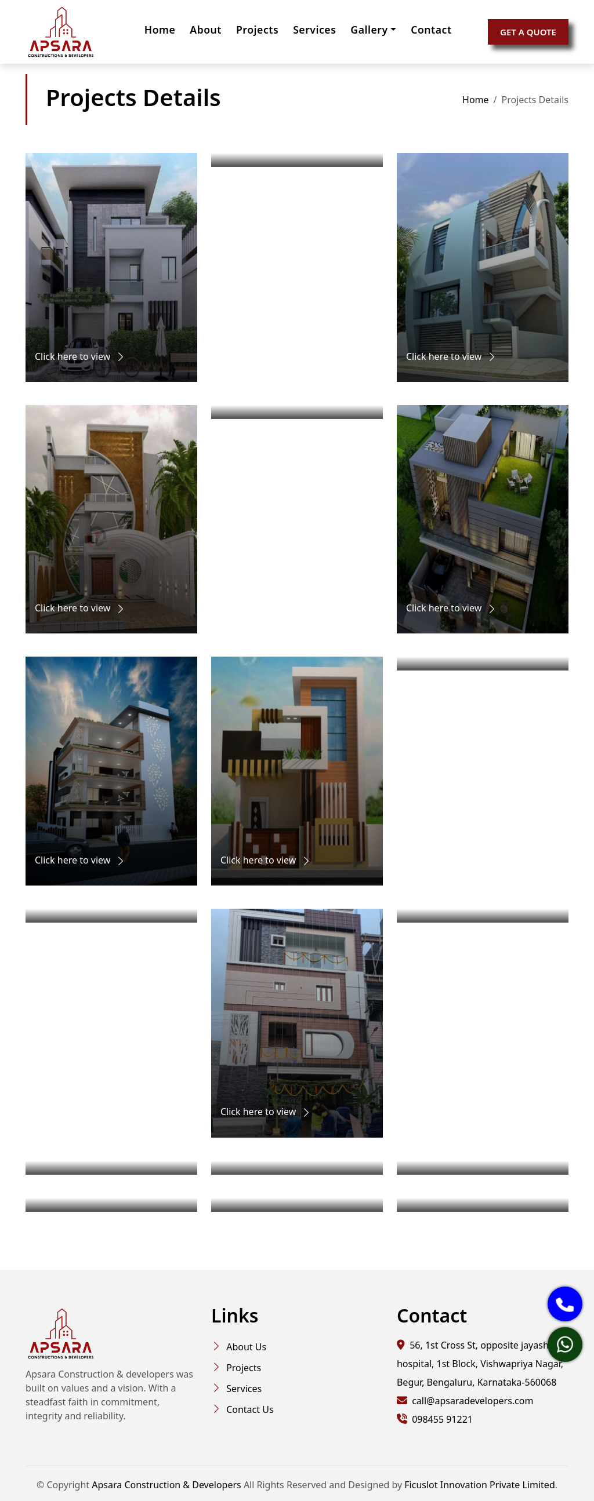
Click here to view (80, 356)
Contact (431, 30)
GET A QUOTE (528, 32)
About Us (246, 1346)
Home (159, 30)
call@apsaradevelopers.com (472, 1400)
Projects (257, 30)
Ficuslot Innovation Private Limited (479, 1484)
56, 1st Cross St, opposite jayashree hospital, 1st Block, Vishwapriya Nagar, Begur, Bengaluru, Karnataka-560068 (480, 1364)
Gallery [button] (368, 30)
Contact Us (249, 1409)
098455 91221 (441, 1419)
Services (314, 30)
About (206, 30)
